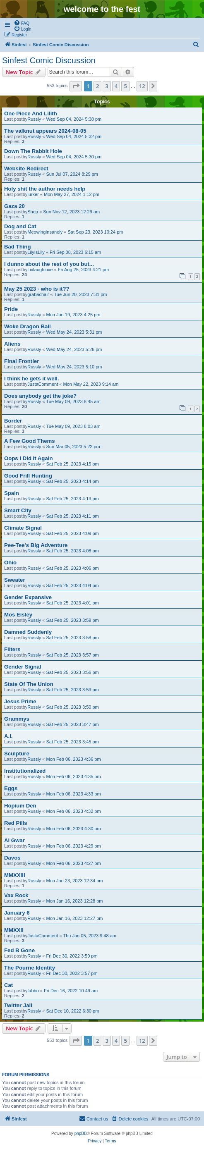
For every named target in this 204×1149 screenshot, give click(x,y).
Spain (11, 493)
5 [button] (125, 86)
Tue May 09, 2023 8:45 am (73, 401)
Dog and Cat (20, 226)
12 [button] (142, 86)
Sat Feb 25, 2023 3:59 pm (72, 620)
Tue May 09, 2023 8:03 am (73, 426)
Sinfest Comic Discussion (49, 60)
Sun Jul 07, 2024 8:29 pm (72, 174)
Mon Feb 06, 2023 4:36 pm (73, 759)
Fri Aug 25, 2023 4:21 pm (83, 269)
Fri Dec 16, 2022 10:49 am (71, 990)
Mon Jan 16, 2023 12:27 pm (74, 918)
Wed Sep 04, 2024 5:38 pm (74, 119)
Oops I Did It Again (28, 458)
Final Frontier (21, 361)
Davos (12, 858)
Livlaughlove (40, 269)
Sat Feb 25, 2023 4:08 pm (72, 550)
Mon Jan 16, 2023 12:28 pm (74, 900)
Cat (8, 985)
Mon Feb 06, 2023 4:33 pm (73, 793)
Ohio (10, 562)
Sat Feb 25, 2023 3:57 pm (72, 654)
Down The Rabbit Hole (33, 151)
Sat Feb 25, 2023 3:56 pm (72, 672)
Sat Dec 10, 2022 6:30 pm (72, 1010)
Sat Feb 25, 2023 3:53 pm (72, 689)
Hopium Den (20, 806)
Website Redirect (26, 168)
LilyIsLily (36, 252)
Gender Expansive (28, 597)
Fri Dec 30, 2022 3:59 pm (72, 955)
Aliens (12, 344)
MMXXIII (14, 875)
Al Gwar (14, 840)
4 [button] (116, 86)
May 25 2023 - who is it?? (37, 289)
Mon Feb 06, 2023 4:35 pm (73, 776)
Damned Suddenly (28, 632)
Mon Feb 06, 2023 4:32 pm (73, 811)
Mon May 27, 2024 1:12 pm (71, 194)
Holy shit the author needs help (44, 189)
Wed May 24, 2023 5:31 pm (74, 332)
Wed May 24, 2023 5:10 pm (74, 366)
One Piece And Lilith (30, 113)
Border (13, 421)
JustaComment (42, 384)
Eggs (10, 788)
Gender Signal (22, 667)
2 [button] (97, 86)
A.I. (8, 736)
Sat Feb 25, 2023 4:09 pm (72, 533)
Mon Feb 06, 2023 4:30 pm (73, 828)
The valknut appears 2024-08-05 (45, 131)
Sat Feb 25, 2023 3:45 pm (72, 741)
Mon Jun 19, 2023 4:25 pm (73, 314)
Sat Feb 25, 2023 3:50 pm (72, 707)
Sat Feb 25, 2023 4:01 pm (72, 602)
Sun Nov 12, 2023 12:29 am (71, 211)
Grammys (16, 719)
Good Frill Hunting (28, 476)
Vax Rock (16, 895)
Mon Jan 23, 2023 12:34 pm (74, 880)
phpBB (80, 1133)
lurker (33, 194)
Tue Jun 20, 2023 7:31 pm (80, 294)
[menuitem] (21, 23)
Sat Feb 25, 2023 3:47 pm (72, 724)
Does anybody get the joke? (40, 396)
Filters (12, 649)
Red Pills (15, 823)
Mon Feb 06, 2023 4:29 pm (73, 845)
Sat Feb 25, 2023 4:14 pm (72, 481)
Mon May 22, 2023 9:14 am (90, 384)
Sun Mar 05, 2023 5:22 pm (73, 446)
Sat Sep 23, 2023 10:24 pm (95, 231)
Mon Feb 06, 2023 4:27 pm (73, 863)
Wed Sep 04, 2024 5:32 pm (74, 136)
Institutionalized (25, 771)
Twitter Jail (18, 1005)
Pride (11, 309)
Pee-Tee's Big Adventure (35, 545)
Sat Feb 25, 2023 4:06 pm (72, 568)
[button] (76, 86)
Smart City (17, 510)
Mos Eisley (18, 615)
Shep (32, 211)
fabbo (33, 990)
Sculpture (16, 753)
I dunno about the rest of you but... (49, 264)
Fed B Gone (19, 950)
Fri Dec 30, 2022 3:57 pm (72, 973)
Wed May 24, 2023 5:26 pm (74, 349)
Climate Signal (23, 528)
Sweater (14, 580)
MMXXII (14, 930)
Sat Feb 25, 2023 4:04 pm (72, 585)
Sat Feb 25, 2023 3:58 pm (72, 637)
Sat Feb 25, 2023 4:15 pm (72, 463)
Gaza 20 (14, 206)
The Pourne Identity (29, 968)
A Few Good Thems (29, 441)
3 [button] (106, 86)
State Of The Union (28, 684)
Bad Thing (17, 247)
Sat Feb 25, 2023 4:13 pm (72, 498)
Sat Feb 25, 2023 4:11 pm (72, 516)
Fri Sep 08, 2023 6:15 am (75, 252)
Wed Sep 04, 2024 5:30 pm (74, 156)
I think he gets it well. (31, 378)
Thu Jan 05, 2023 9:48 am (89, 935)
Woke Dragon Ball (27, 326)
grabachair (38, 294)
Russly (34, 119)
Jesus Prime (20, 701)
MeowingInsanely (44, 231)
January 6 (17, 913)
